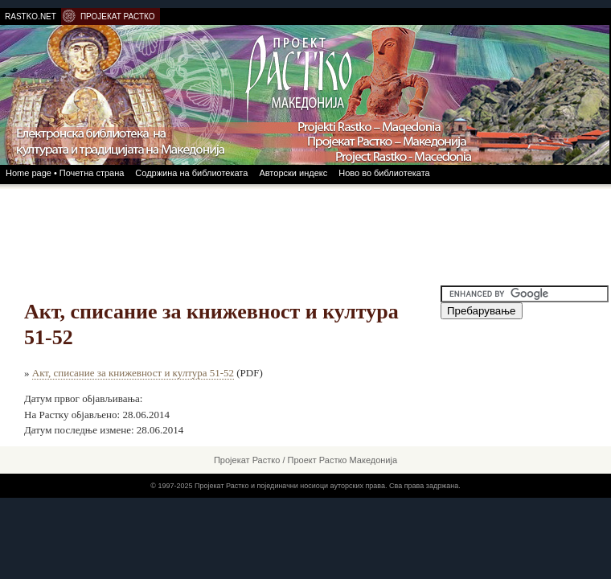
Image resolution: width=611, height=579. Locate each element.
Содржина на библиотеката (191, 173)
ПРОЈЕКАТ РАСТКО (117, 16)
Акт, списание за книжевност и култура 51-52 (133, 373)
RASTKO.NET (30, 16)
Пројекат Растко (247, 460)
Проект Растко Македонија (343, 460)
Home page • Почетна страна (65, 173)
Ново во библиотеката (384, 173)
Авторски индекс (293, 173)
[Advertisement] (305, 233)
